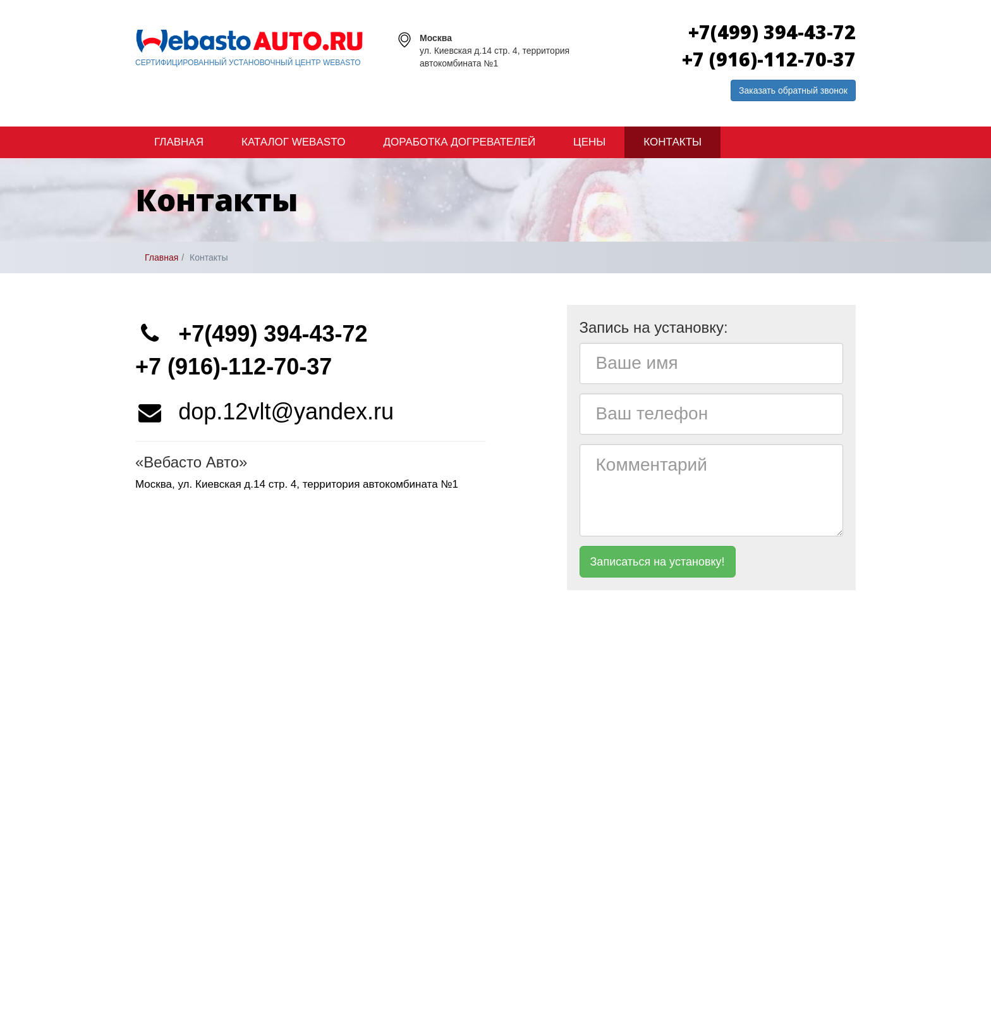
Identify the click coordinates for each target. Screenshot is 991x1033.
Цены (589, 142)
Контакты (672, 142)
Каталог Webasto (293, 142)
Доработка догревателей (459, 142)
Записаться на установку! (657, 561)
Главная (179, 142)
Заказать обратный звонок (793, 90)
